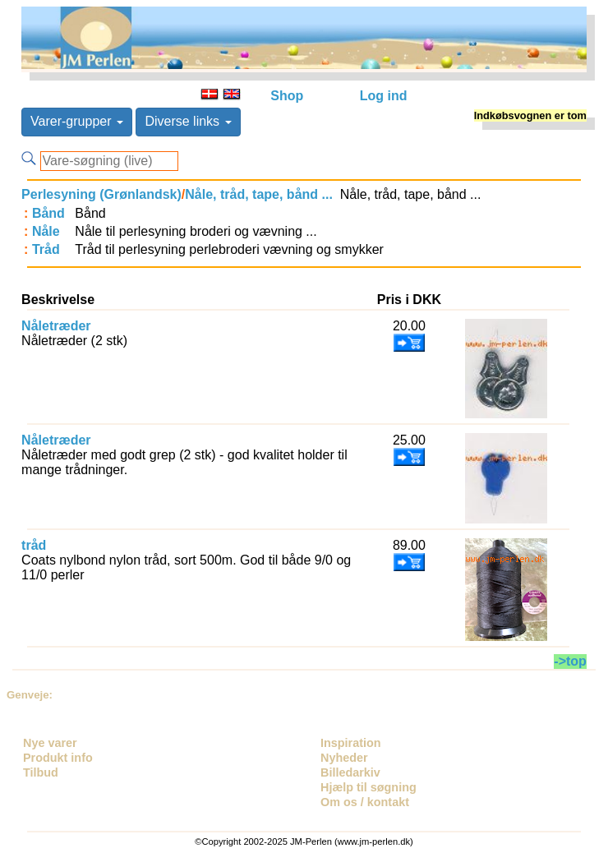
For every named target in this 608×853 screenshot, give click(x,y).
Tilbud (40, 772)
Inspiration (350, 742)
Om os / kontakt (364, 802)
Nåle (46, 231)
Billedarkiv (350, 772)
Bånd (48, 213)
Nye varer (50, 742)
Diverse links (188, 121)
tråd (33, 545)
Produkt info (58, 757)
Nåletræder (55, 326)
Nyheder (344, 757)
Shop (286, 96)
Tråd (46, 249)
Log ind (384, 96)
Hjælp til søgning (368, 787)
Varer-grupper (76, 121)
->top (570, 661)
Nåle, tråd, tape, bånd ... (259, 194)
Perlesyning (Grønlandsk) (101, 194)
